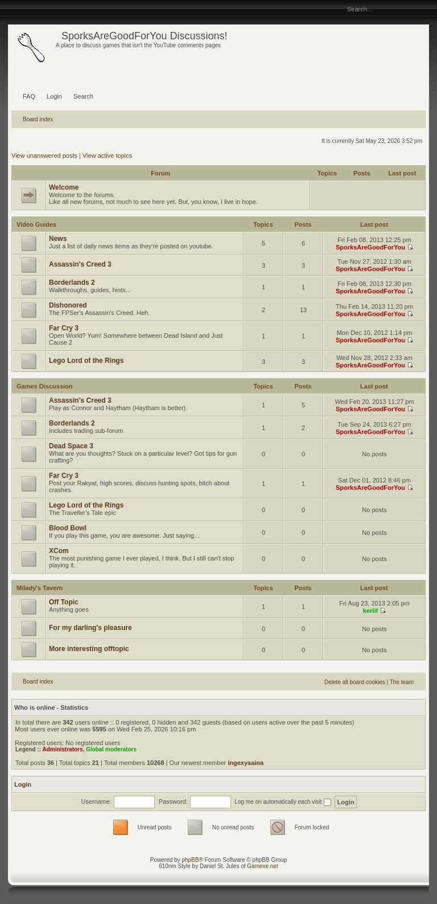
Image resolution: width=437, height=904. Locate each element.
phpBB (190, 860)
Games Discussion (44, 386)
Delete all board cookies (354, 682)
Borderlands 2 (72, 283)
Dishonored (68, 305)
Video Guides (36, 224)
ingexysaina (245, 762)
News (58, 239)
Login (54, 96)
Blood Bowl (67, 528)
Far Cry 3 (64, 328)
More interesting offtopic (89, 649)
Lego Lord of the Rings (86, 361)
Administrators (62, 749)
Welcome (64, 187)
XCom (59, 551)
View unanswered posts (44, 155)
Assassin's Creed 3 (80, 264)
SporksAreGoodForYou (370, 247)
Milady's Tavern (40, 587)
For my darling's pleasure (90, 628)
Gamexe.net (262, 866)
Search (83, 96)
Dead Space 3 (71, 446)
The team (402, 682)
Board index (38, 119)
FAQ (29, 96)
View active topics (107, 155)
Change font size (16, 8)
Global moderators (111, 749)
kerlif (370, 610)
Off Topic (64, 602)
